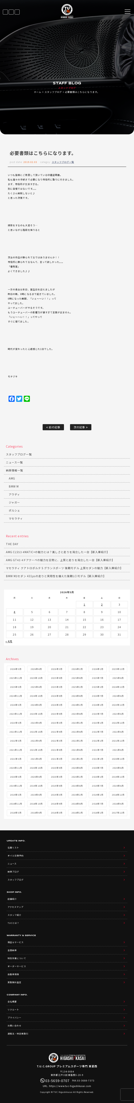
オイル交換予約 (16, 855)
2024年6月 (118, 695)
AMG (12, 478)
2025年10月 (36, 677)
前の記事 (53, 427)
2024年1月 (97, 704)
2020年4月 (36, 776)
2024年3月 (56, 704)
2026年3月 (56, 668)
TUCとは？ (13, 922)
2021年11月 (16, 749)
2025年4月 (36, 686)
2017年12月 (118, 812)
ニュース (12, 863)
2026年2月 (77, 668)
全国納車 (12, 950)
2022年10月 (36, 731)
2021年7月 (97, 749)
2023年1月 (97, 722)
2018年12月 (118, 794)
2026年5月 (15, 668)
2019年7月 (97, 785)
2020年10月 (36, 767)
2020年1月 (97, 776)
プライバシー (14, 1017)
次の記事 (81, 427)
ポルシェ (14, 510)
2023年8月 (77, 713)
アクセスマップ (15, 906)
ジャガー (14, 502)
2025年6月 (118, 677)
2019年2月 (77, 794)
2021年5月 (15, 758)
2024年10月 (36, 695)
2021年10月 (36, 749)
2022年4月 (36, 740)
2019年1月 (97, 794)
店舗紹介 (12, 898)
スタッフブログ (53, 91)
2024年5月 (15, 704)
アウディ (14, 494)
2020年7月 (97, 767)
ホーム (37, 91)
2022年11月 (16, 731)
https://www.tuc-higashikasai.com (70, 1086)
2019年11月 (16, 785)
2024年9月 (56, 695)
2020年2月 (77, 776)
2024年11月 (16, 695)
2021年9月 (56, 749)
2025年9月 (56, 677)
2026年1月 (97, 668)
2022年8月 (77, 731)
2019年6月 (118, 785)
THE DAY (12, 544)
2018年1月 (97, 812)
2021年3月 (56, 758)
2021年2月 (77, 758)
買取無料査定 (14, 982)
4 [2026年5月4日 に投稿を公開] (14, 612)
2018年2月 (77, 812)
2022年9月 (56, 731)
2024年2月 (77, 704)
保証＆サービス (16, 942)
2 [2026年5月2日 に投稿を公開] (102, 604)
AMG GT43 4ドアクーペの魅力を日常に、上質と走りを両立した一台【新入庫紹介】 (60, 560)
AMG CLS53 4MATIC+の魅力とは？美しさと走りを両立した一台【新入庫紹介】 (57, 552)
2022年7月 (97, 731)
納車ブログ (13, 871)
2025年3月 (56, 686)
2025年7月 (97, 677)
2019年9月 (56, 785)
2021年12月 (118, 740)
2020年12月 (118, 758)
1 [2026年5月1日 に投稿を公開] (84, 604)
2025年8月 (77, 677)
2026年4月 (36, 668)
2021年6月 (118, 749)
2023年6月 (118, 713)
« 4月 (9, 641)
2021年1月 (97, 758)
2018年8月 (77, 803)
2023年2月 (77, 722)
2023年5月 (15, 722)
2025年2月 (77, 686)
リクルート (13, 1009)
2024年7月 (97, 695)
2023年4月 (36, 722)
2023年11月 (16, 713)
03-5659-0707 (17, 12)
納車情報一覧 (14, 470)
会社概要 (12, 1001)
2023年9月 (56, 713)
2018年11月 (16, 803)
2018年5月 (15, 812)
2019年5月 (15, 794)
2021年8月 (77, 749)
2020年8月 (77, 767)
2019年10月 (36, 785)
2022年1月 (97, 740)
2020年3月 (56, 776)
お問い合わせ (14, 1025)
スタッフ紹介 (14, 914)
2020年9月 (56, 767)
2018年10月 (36, 803)
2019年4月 (36, 794)
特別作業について (17, 958)
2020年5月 (15, 776)
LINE (11, 12)
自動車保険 (13, 974)
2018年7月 (97, 803)
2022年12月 (118, 722)
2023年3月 (56, 722)
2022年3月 (56, 740)
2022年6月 (118, 731)
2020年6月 (118, 767)
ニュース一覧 (14, 462)
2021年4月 (36, 758)
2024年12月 (118, 686)
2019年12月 (118, 776)
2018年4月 (36, 812)
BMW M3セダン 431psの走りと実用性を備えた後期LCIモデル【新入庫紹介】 (56, 576)
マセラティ (16, 518)
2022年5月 (15, 740)
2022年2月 (77, 740)
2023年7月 (97, 713)
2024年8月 (77, 695)
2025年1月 (97, 686)
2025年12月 (118, 668)
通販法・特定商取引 (18, 1033)
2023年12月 (118, 704)
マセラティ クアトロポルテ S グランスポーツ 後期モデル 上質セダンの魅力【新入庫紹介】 (64, 568)
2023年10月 (36, 713)
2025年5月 (15, 686)
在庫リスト (5, 12)
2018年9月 (56, 803)
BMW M (14, 486)
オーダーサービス (17, 966)
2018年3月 (56, 812)
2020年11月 (16, 767)
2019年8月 (77, 785)
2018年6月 (118, 803)
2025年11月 (16, 677)
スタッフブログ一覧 (63, 162)
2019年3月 (56, 794)
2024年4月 (36, 704)
